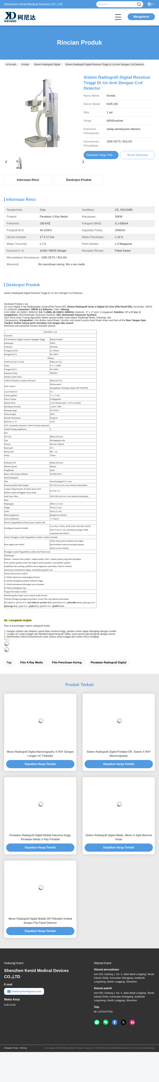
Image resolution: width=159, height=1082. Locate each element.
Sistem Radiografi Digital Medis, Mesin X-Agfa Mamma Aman (118, 837)
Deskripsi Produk (78, 180)
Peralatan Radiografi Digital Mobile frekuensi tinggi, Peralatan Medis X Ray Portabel (40, 837)
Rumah (11, 64)
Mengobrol (141, 16)
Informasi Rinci (28, 180)
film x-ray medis (31, 662)
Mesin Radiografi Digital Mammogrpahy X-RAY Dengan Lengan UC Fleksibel (40, 753)
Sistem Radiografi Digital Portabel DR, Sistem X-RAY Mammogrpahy (119, 753)
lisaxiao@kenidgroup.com (24, 991)
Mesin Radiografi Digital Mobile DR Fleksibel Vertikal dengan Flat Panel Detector (40, 920)
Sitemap (23, 1048)
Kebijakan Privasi (11, 1048)
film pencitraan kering (67, 662)
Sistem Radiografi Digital (47, 64)
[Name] (139, 4)
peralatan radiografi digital (108, 662)
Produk (25, 64)
